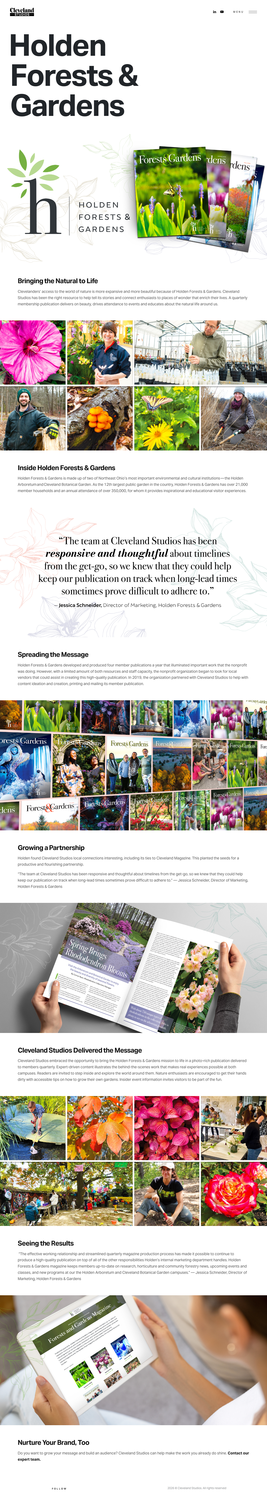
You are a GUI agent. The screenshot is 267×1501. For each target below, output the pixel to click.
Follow (59, 1488)
